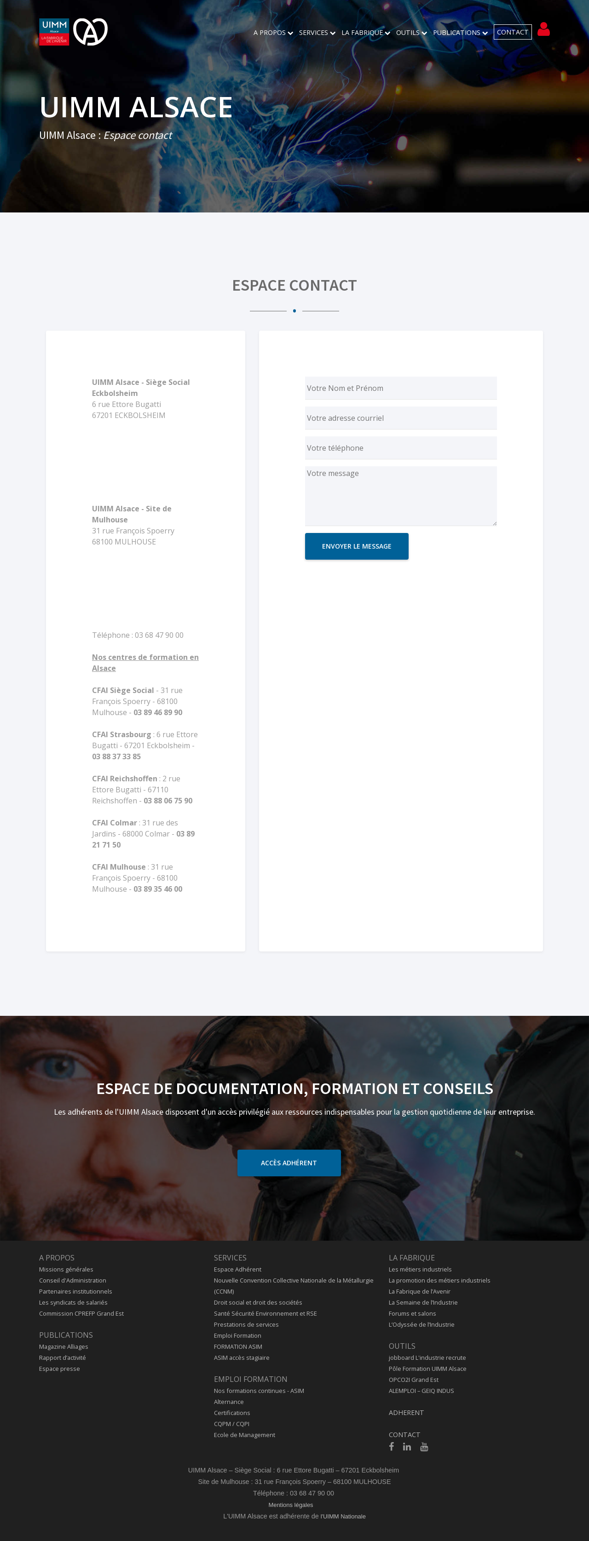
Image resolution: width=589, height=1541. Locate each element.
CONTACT (513, 32)
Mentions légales (290, 1504)
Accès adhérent (289, 1162)
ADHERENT (406, 1412)
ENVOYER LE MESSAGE (357, 546)
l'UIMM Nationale (343, 1516)
